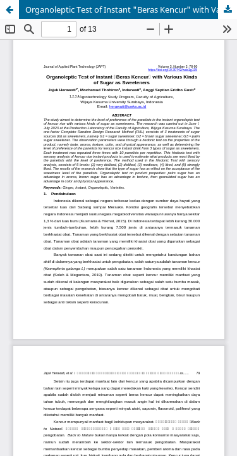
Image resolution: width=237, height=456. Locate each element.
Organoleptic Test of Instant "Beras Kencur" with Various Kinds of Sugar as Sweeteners (131, 9)
